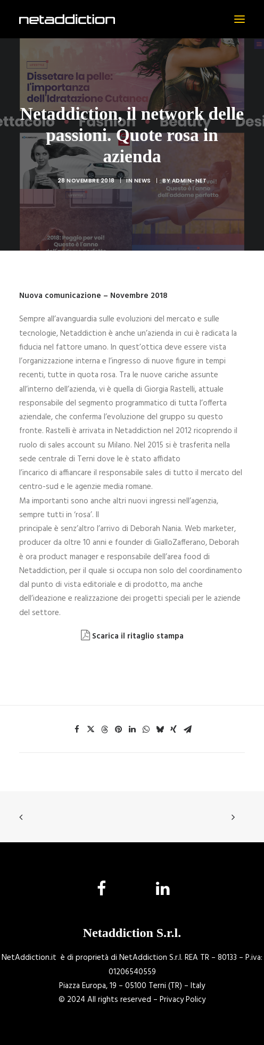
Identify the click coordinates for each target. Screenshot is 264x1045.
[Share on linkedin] (132, 729)
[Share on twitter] (90, 729)
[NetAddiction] (67, 19)
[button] (239, 19)
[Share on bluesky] (159, 729)
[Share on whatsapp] (145, 729)
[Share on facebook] (76, 729)
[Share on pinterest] (118, 729)
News (142, 181)
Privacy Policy (182, 999)
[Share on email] (187, 729)
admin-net (189, 181)
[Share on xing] (173, 729)
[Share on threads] (104, 729)
